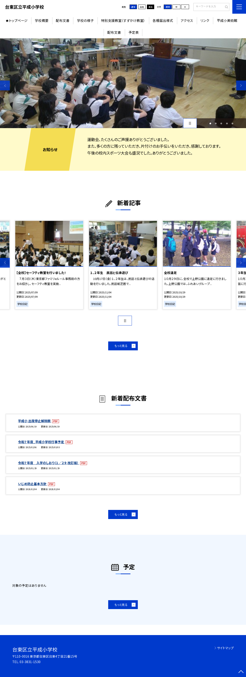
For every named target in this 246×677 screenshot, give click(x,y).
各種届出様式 (163, 20)
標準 (168, 6)
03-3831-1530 (30, 661)
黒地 (151, 6)
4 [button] (227, 123)
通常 (133, 6)
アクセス (187, 20)
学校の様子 (85, 20)
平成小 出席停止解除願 (34, 421)
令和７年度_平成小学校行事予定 (41, 441)
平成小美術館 (227, 20)
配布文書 (62, 20)
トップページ (18, 20)
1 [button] (210, 123)
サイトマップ (225, 648)
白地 (142, 6)
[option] (123, 83)
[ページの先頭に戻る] (241, 672)
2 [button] (216, 123)
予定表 (133, 32)
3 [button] (221, 123)
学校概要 (42, 20)
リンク (204, 20)
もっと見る (121, 346)
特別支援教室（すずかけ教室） (123, 20)
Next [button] (241, 85)
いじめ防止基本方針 (32, 483)
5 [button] (232, 123)
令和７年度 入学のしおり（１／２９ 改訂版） (48, 462)
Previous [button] (5, 85)
